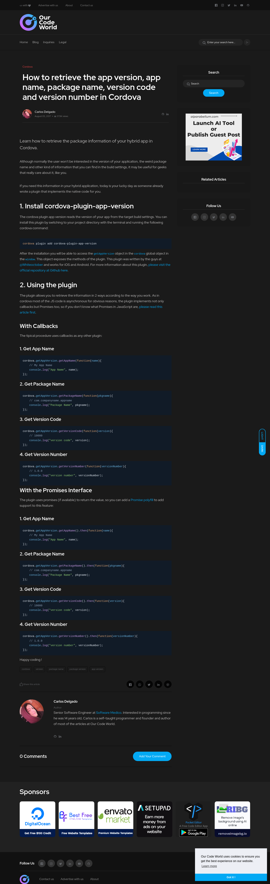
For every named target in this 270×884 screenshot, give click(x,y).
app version (97, 669)
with (25, 5)
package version (78, 669)
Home (24, 42)
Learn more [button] (209, 866)
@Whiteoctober (31, 264)
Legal (62, 42)
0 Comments (33, 756)
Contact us (86, 5)
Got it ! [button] (231, 877)
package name (56, 669)
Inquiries (48, 42)
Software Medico (108, 712)
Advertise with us (48, 5)
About (69, 5)
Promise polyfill (142, 500)
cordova (26, 669)
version (39, 669)
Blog (35, 42)
